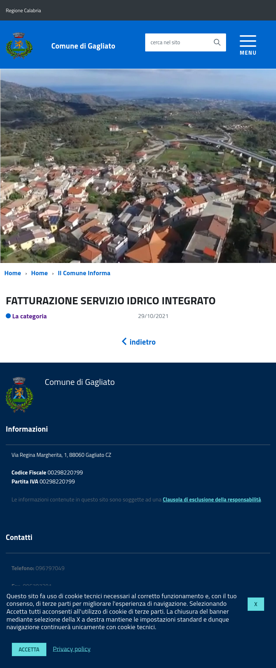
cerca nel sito (165, 42)
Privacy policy (72, 648)
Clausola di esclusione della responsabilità (212, 499)
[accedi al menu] (248, 44)
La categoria (29, 316)
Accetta (29, 649)
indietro (138, 341)
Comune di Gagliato (83, 46)
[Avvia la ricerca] (217, 42)
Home (12, 273)
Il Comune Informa (84, 273)
